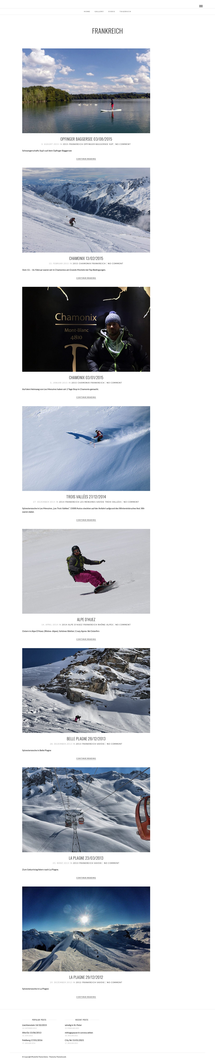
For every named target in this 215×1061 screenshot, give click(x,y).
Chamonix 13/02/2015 (86, 258)
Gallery (99, 11)
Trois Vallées (113, 502)
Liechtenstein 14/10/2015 (34, 1025)
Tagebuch (125, 11)
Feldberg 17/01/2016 (32, 1040)
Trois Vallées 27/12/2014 (86, 496)
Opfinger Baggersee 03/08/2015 (86, 139)
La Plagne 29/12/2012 (86, 977)
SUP (111, 144)
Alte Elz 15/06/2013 (31, 1032)
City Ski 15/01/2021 (74, 1040)
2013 (78, 744)
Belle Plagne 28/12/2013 (86, 738)
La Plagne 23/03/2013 (86, 858)
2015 (65, 144)
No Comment (123, 144)
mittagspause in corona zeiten (79, 1032)
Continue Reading (86, 159)
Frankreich (76, 144)
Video (111, 11)
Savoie (100, 502)
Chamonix (85, 263)
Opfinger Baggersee (96, 144)
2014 (62, 502)
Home (87, 11)
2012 (78, 982)
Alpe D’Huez (86, 619)
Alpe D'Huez (75, 625)
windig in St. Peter (73, 1025)
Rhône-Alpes (105, 625)
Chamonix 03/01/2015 (86, 377)
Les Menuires (88, 502)
